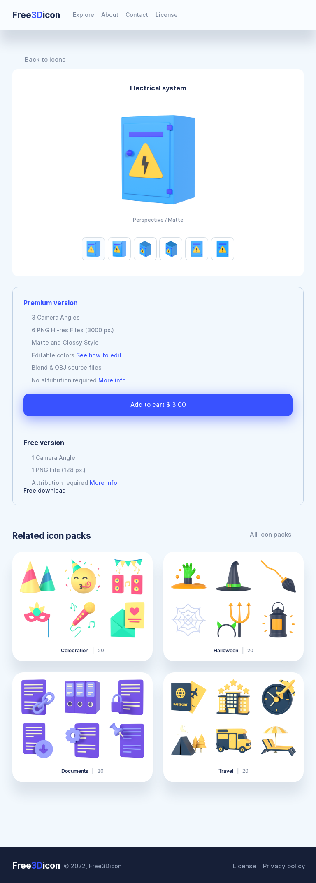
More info (112, 380)
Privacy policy (285, 864)
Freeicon (36, 15)
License (167, 14)
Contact (136, 14)
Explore (83, 14)
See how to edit (99, 355)
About (109, 14)
